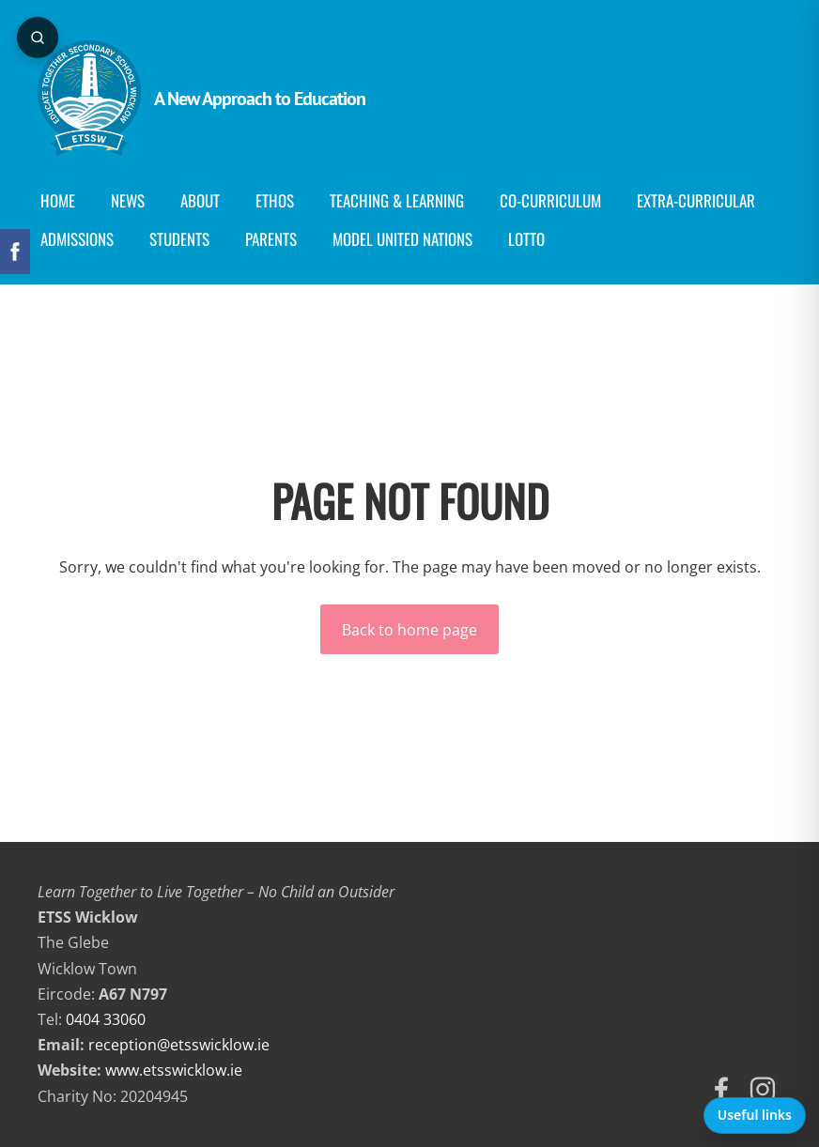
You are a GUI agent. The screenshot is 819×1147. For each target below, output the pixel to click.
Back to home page (409, 629)
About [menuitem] (200, 200)
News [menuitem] (128, 200)
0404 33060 (106, 1019)
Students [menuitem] (179, 239)
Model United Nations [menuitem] (402, 239)
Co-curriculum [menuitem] (550, 200)
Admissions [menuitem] (77, 239)
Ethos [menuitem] (274, 200)
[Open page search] (37, 37)
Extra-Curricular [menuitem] (696, 200)
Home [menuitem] (57, 200)
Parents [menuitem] (271, 239)
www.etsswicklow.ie (173, 1070)
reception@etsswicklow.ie (179, 1044)
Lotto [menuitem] (526, 239)
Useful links (755, 1115)
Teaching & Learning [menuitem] (397, 200)
